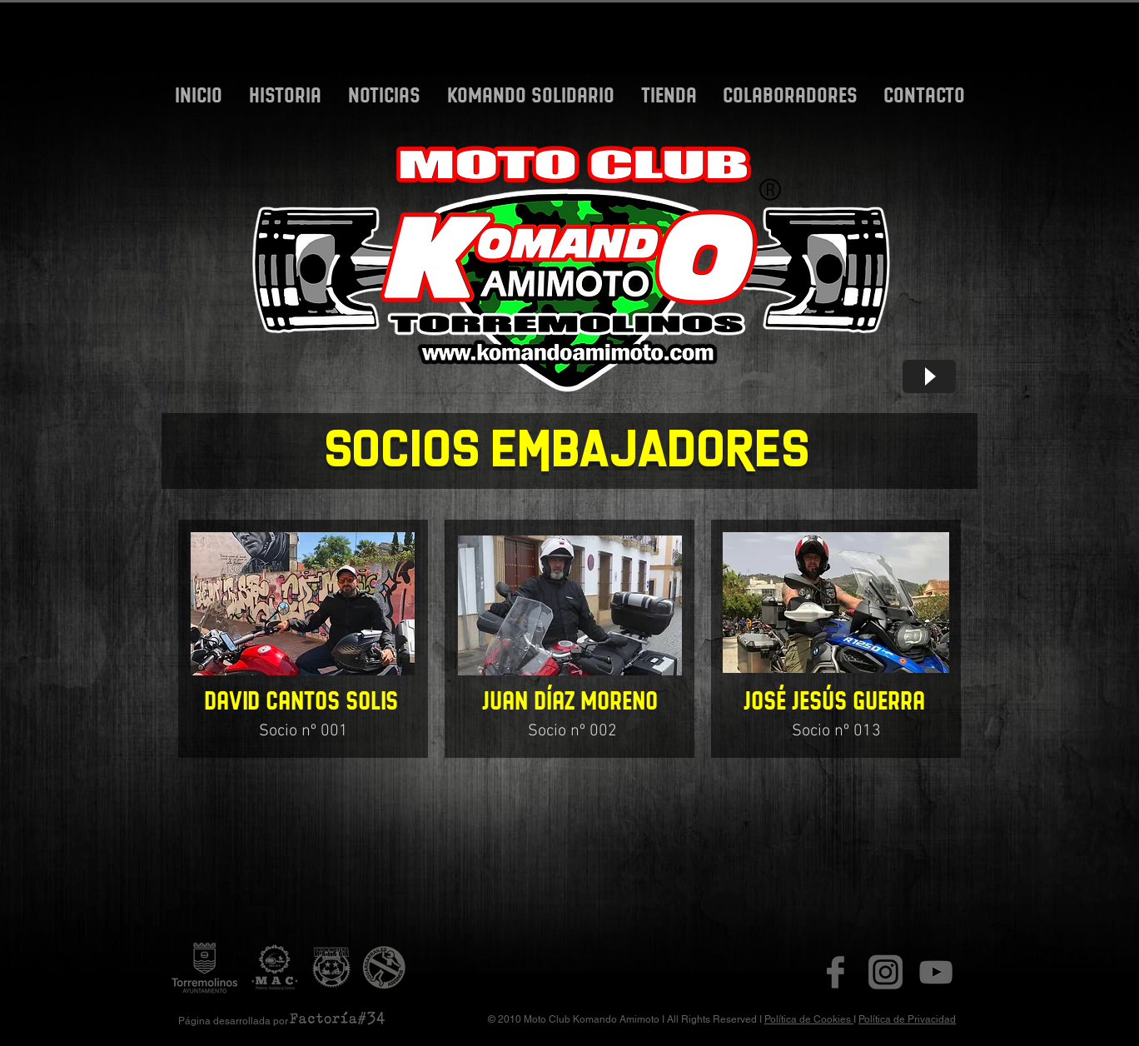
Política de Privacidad (907, 1019)
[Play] (929, 376)
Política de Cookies (808, 1019)
